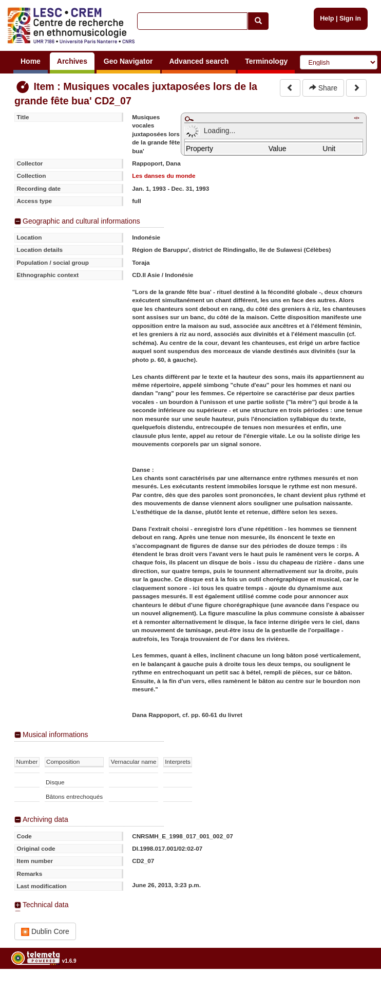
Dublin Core (45, 931)
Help (327, 18)
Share (323, 88)
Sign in (350, 18)
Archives (72, 61)
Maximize (189, 118)
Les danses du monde (163, 175)
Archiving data (45, 819)
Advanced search (198, 61)
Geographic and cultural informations (81, 221)
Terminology (266, 61)
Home (31, 61)
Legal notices (355, 987)
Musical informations (55, 734)
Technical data (46, 905)
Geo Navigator (128, 61)
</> (356, 118)
